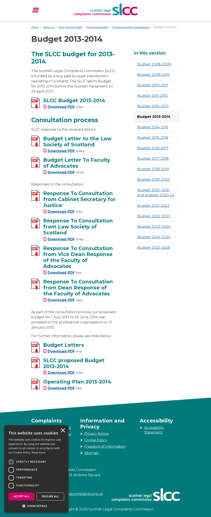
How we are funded (70, 27)
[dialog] (36, 469)
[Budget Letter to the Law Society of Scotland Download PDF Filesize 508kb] (64, 151)
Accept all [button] (22, 496)
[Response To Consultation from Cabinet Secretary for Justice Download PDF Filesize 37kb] (63, 212)
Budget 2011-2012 (152, 96)
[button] (36, 505)
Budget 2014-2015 (152, 127)
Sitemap (91, 453)
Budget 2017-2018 (153, 159)
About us (48, 27)
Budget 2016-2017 (152, 148)
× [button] (62, 430)
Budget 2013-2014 (153, 117)
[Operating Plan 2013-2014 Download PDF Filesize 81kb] (62, 388)
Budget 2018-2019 (153, 169)
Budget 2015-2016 (152, 138)
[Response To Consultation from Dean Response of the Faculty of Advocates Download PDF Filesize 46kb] (63, 300)
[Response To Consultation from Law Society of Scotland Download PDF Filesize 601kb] (63, 239)
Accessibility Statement (154, 430)
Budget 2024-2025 (153, 237)
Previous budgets (97, 27)
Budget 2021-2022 (153, 206)
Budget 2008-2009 (154, 64)
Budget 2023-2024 (153, 227)
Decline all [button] (50, 496)
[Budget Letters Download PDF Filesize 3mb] (62, 351)
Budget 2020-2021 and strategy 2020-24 (155, 192)
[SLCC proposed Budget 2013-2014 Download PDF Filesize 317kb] (63, 373)
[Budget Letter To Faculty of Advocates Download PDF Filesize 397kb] (63, 172)
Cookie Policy (95, 440)
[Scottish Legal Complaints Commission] (106, 9)
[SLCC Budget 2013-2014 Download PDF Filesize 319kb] (63, 107)
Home (35, 27)
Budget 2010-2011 (152, 85)
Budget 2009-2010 (153, 75)
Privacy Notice (96, 434)
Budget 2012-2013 (153, 106)
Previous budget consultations (131, 27)
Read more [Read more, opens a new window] (38, 452)
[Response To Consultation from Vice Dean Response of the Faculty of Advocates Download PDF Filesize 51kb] (62, 273)
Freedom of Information (105, 446)
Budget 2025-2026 (153, 248)
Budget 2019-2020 (153, 180)
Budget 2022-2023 (153, 216)
